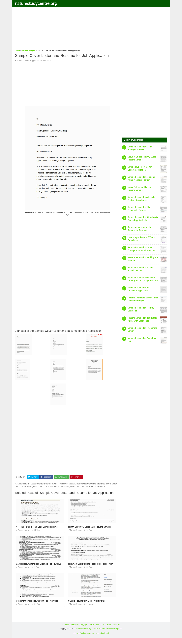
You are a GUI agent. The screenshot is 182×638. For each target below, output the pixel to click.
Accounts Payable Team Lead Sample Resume (37, 527)
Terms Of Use (106, 625)
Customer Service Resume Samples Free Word (37, 601)
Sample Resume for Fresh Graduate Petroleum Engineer (41, 564)
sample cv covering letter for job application (87, 487)
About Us (116, 625)
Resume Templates (114, 629)
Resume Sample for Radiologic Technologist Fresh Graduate (95, 564)
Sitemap (65, 625)
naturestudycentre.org (36, 3)
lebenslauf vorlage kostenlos (83, 633)
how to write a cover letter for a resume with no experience (81, 484)
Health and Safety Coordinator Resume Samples (89, 527)
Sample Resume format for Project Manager (87, 601)
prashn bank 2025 (102, 633)
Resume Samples (23, 61)
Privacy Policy (94, 625)
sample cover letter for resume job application (51, 487)
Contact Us (74, 625)
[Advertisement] (91, 29)
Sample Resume (99, 629)
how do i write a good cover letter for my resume (38, 484)
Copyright (83, 625)
